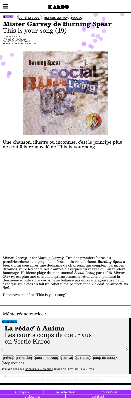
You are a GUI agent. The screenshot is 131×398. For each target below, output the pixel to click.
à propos (22, 392)
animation (24, 357)
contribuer (109, 392)
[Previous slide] (2, 349)
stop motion (13, 363)
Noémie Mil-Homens (38, 369)
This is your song (19, 41)
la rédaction (65, 392)
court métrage (46, 357)
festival (67, 357)
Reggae (76, 17)
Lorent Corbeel (16, 38)
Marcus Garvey (56, 17)
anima (8, 357)
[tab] (5, 376)
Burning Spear (29, 17)
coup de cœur (104, 357)
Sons (9, 16)
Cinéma (11, 321)
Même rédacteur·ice (23, 313)
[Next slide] (126, 349)
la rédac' (83, 357)
